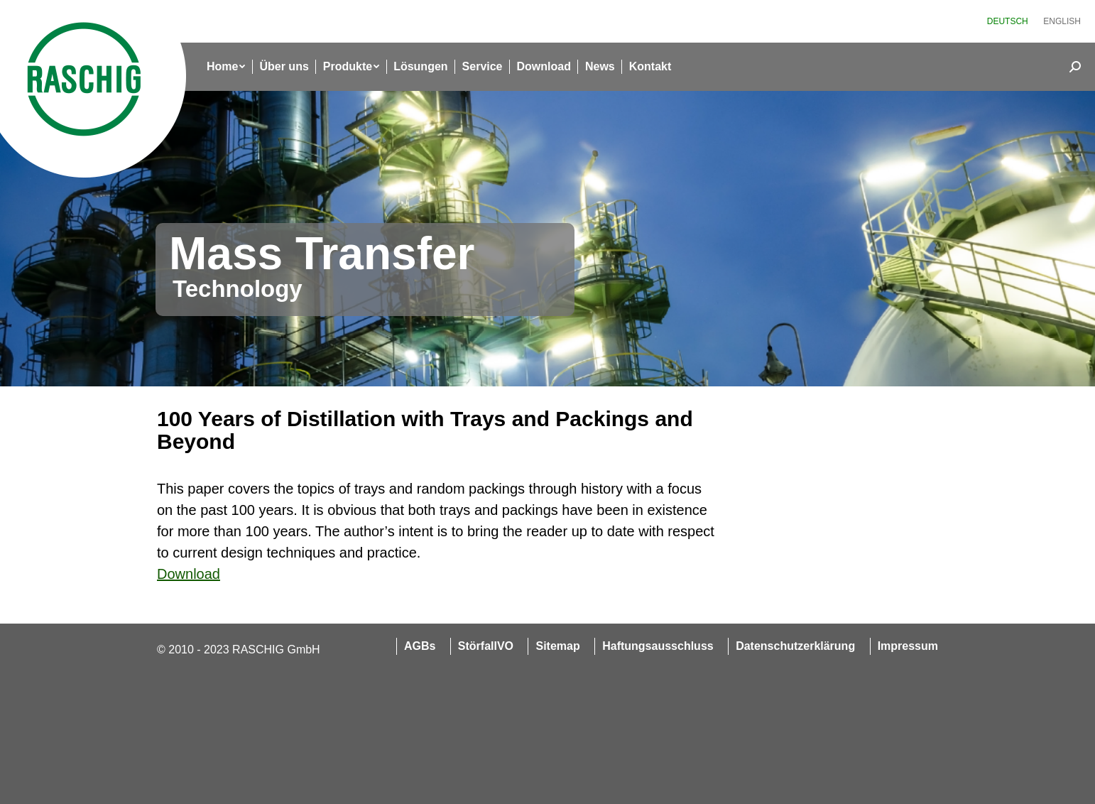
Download (188, 574)
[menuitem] (1007, 21)
